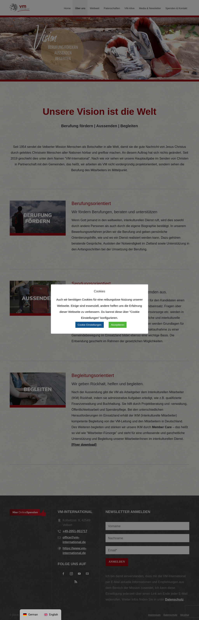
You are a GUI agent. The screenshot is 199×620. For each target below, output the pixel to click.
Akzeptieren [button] (117, 324)
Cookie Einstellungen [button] (89, 324)
